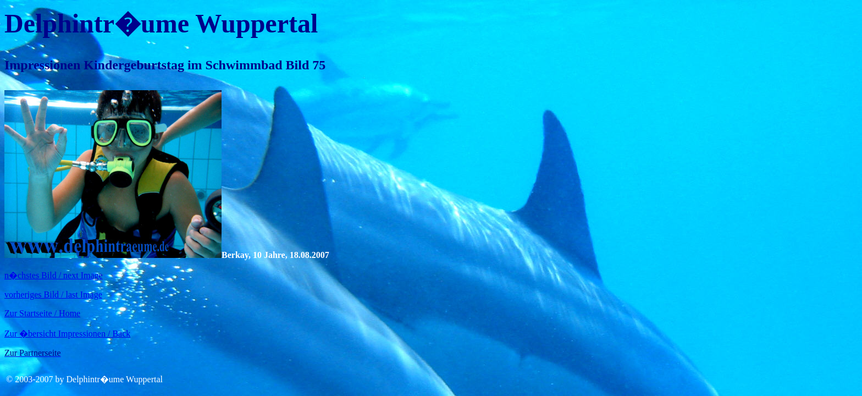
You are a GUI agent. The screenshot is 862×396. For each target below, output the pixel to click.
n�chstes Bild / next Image (53, 275)
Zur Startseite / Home (42, 313)
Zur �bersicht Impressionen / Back (67, 333)
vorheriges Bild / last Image (53, 294)
